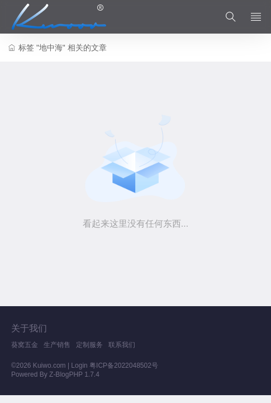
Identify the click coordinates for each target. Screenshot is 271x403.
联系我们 (121, 345)
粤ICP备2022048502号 (123, 365)
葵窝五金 (24, 345)
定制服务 (89, 345)
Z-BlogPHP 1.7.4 (74, 374)
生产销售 (57, 345)
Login (79, 365)
